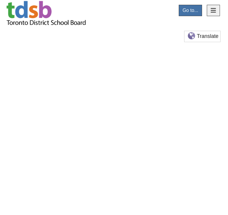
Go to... (190, 10)
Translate (202, 36)
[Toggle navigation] (213, 10)
